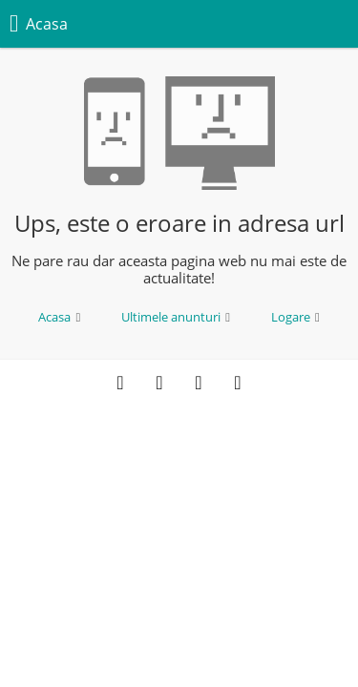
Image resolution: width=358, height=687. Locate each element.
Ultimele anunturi (175, 316)
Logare (295, 316)
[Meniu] (332, 24)
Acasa (59, 316)
